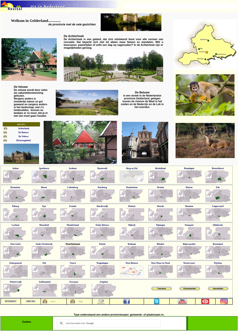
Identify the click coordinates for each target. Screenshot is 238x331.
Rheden (160, 244)
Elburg (15, 206)
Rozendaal (218, 244)
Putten (102, 244)
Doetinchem (132, 187)
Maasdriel (44, 225)
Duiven (189, 187)
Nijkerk (132, 225)
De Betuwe (23, 132)
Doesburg (102, 187)
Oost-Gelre (15, 244)
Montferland (73, 225)
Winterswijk (16, 282)
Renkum (132, 244)
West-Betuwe (132, 263)
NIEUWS (30, 301)
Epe (44, 206)
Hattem (131, 206)
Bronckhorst (218, 168)
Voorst (73, 263)
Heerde (160, 206)
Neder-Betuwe (102, 225)
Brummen (15, 187)
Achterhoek (23, 128)
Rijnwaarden (189, 244)
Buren (44, 187)
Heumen (189, 206)
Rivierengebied (23, 140)
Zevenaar (73, 282)
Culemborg (72, 187)
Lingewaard (218, 206)
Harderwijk (102, 206)
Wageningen (102, 263)
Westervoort (189, 263)
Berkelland (160, 168)
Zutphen (104, 282)
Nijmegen (160, 225)
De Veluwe (23, 136)
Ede (218, 187)
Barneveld (102, 168)
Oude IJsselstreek (44, 244)
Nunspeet (189, 225)
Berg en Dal (131, 168)
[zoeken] (108, 323)
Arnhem (73, 168)
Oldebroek (218, 225)
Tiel (44, 263)
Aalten (15, 168)
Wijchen (218, 263)
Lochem (15, 225)
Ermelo (72, 206)
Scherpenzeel (15, 263)
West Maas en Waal (160, 263)
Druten (160, 187)
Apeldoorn (44, 168)
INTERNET (10, 301)
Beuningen (189, 168)
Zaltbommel (44, 282)
